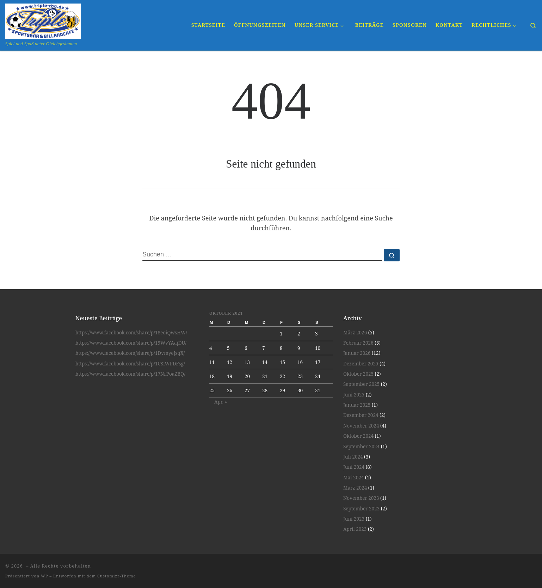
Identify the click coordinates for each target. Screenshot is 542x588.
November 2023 (361, 498)
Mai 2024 (353, 477)
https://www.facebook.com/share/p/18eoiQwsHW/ (131, 332)
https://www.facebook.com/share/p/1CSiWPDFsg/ (130, 363)
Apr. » (220, 402)
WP (44, 575)
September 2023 (361, 508)
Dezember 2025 (360, 363)
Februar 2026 (358, 343)
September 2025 (361, 384)
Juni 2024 (353, 467)
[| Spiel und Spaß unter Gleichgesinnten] (43, 20)
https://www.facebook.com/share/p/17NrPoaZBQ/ (130, 374)
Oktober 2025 (358, 374)
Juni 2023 (353, 519)
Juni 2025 (353, 395)
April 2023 (355, 529)
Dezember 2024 (360, 415)
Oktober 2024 (358, 436)
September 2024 (361, 446)
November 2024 (361, 426)
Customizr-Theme (116, 575)
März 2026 (355, 332)
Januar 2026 (356, 353)
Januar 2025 (356, 405)
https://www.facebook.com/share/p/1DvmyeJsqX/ (130, 353)
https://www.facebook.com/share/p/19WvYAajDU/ (130, 343)
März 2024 (355, 488)
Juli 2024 (353, 457)
